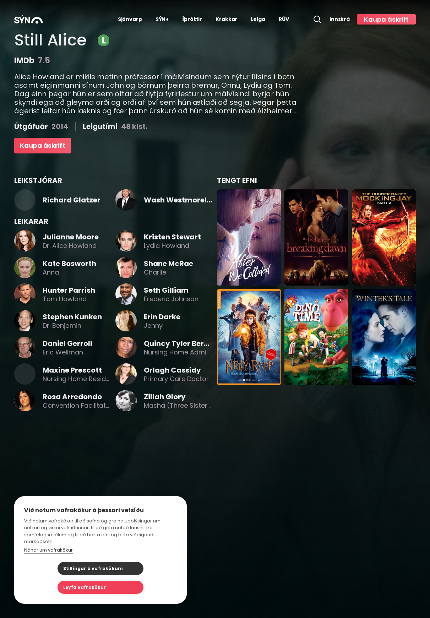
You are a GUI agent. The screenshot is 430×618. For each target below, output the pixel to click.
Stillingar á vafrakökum (60, 587)
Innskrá (340, 19)
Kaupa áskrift (386, 19)
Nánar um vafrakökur (48, 568)
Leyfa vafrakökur (135, 587)
